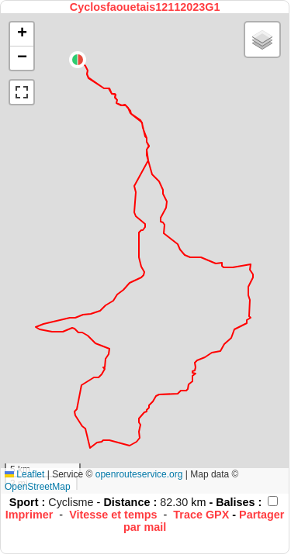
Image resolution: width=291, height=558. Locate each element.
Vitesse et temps (113, 514)
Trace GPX (201, 514)
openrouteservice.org (139, 474)
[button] (77, 59)
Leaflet (24, 474)
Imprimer (29, 514)
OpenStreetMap (38, 486)
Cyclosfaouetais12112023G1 (145, 7)
